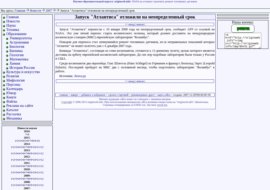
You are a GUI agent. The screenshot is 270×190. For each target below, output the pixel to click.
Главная (20, 10)
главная (63, 94)
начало (140, 24)
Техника (12, 30)
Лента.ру (80, 76)
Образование (16, 34)
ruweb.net (162, 104)
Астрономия (19, 42)
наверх (74, 94)
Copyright (66, 102)
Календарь (14, 89)
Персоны (13, 85)
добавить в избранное (93, 94)
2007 (49, 10)
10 (38, 140)
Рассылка (13, 114)
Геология (16, 55)
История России (22, 68)
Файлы (11, 101)
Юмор (11, 93)
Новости (36, 10)
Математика (18, 59)
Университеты (20, 38)
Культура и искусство (23, 72)
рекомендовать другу (143, 94)
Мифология (15, 80)
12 (42, 147)
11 (38, 147)
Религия (12, 76)
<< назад (129, 24)
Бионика (16, 51)
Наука (11, 25)
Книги (11, 97)
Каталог (12, 110)
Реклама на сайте (19, 106)
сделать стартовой (118, 94)
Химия (14, 63)
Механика (14, 118)
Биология (16, 47)
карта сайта (163, 94)
